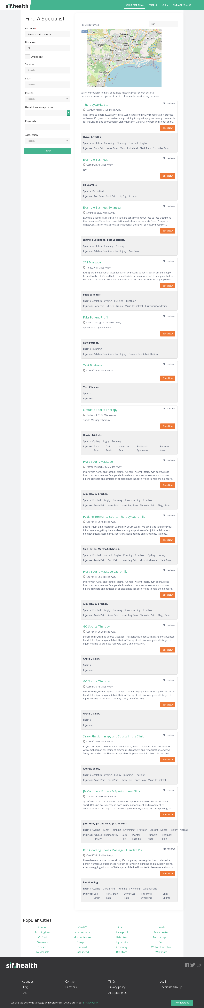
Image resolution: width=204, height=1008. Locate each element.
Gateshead (82, 952)
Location (30, 28)
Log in (163, 981)
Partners (71, 987)
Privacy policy (116, 987)
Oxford (42, 937)
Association (31, 135)
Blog (25, 987)
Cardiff (82, 927)
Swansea (42, 942)
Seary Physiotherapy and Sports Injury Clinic (113, 736)
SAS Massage (92, 262)
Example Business (95, 159)
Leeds (161, 927)
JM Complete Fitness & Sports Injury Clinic (112, 791)
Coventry (121, 947)
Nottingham (82, 932)
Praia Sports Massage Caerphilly (105, 571)
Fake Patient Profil (95, 317)
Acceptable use (118, 993)
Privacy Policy (90, 1002)
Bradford (121, 952)
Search (48, 150)
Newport (82, 942)
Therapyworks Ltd (95, 105)
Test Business (92, 365)
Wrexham (161, 952)
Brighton (121, 937)
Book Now (168, 127)
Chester (43, 947)
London (42, 927)
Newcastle (42, 952)
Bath (161, 942)
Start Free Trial (134, 5)
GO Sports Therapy (96, 626)
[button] (198, 5)
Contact (70, 981)
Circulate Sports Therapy (100, 410)
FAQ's (25, 993)
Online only (37, 56)
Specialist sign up (171, 987)
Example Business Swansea (102, 207)
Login (165, 5)
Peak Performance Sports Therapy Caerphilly (114, 517)
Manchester (161, 932)
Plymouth (122, 942)
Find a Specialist (182, 5)
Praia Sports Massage (98, 462)
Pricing (153, 5)
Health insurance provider (39, 107)
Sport (28, 78)
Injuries (29, 93)
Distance (30, 42)
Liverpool (122, 932)
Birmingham (42, 932)
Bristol (122, 927)
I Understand (182, 1002)
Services (29, 64)
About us (28, 981)
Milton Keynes (82, 937)
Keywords (30, 121)
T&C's (112, 981)
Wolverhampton (161, 947)
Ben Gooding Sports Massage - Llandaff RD (112, 850)
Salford (82, 947)
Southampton (161, 937)
